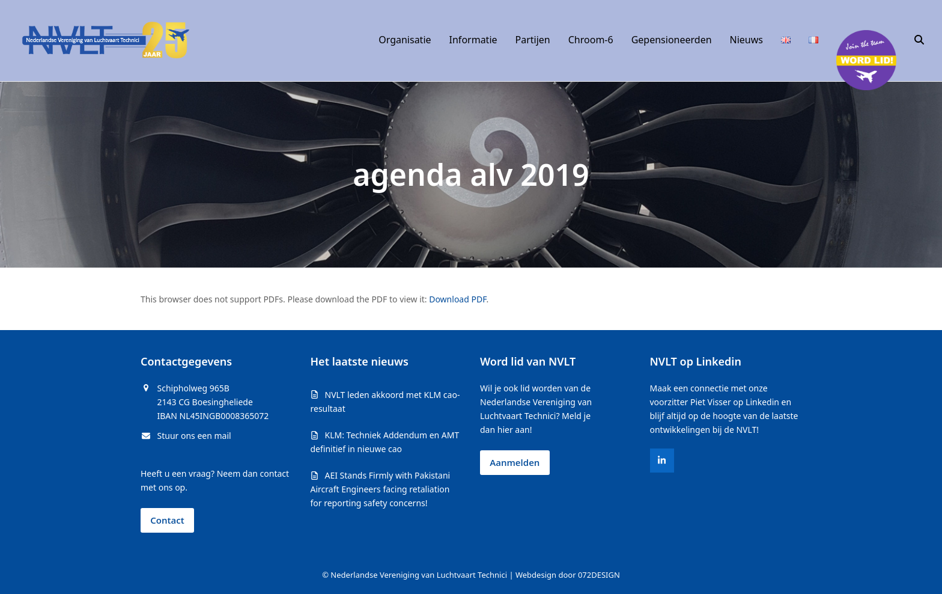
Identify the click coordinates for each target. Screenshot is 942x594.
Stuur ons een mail (194, 435)
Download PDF (457, 299)
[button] (919, 40)
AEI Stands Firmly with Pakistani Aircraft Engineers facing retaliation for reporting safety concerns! (381, 489)
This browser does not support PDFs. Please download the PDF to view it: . (314, 299)
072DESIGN (599, 574)
